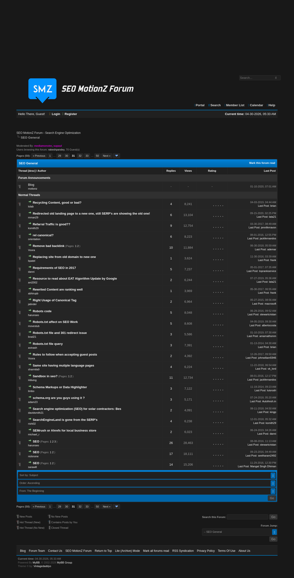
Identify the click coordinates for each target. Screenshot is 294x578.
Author (42, 170)
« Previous (39, 155)
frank (273, 260)
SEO (36, 441)
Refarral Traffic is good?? (51, 224)
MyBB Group (64, 562)
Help (270, 105)
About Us (244, 551)
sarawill (32, 467)
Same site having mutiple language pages (63, 365)
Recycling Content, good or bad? (57, 202)
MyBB (36, 562)
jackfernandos (268, 238)
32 (80, 155)
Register (69, 114)
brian (273, 205)
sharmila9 (34, 369)
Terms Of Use (226, 551)
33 (87, 155)
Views (188, 170)
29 (59, 155)
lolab (31, 206)
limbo (31, 391)
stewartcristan (268, 314)
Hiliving (32, 380)
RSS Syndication (183, 551)
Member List (234, 105)
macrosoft (270, 303)
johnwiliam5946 (267, 357)
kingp (273, 412)
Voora (31, 250)
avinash (32, 347)
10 (171, 247)
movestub (34, 326)
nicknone (33, 456)
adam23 (33, 402)
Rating (212, 170)
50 (97, 155)
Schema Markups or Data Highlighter (60, 387)
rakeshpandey (56, 149)
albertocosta (269, 325)
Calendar (255, 105)
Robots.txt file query (48, 344)
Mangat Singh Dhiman (263, 466)
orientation (34, 239)
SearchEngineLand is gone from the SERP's (65, 420)
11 (171, 377)
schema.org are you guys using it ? (59, 398)
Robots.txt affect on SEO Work (55, 322)
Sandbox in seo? (45, 376)
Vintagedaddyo (42, 566)
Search (214, 105)
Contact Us (55, 551)
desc (32, 170)
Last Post (270, 170)
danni (31, 271)
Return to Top (103, 551)
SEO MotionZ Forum (29, 133)
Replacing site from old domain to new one (64, 257)
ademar (271, 249)
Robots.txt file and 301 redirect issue (60, 333)
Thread (22, 170)
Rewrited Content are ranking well (58, 289)
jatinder (32, 304)
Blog (31, 184)
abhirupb (33, 293)
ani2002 (32, 282)
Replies (171, 170)
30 (66, 155)
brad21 (32, 336)
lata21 (272, 216)
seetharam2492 (267, 455)
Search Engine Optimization (63, 133)
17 (171, 454)
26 (171, 443)
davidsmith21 (36, 412)
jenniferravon (268, 227)
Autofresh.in (269, 401)
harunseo (33, 315)
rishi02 (32, 423)
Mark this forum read (262, 162)
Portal (199, 105)
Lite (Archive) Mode (127, 551)
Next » (107, 155)
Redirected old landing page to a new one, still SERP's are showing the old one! (91, 213)
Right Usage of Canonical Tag (54, 300)
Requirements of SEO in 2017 (54, 268)
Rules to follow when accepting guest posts (65, 354)
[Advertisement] (147, 35)
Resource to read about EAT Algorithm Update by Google (75, 278)
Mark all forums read (156, 551)
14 (171, 464)
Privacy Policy (206, 551)
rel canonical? (43, 235)
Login (54, 114)
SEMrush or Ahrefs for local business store (64, 430)
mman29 (33, 217)
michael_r (34, 434)
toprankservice (267, 271)
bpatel (31, 260)
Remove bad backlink (48, 246)
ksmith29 (33, 228)
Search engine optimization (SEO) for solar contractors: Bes (77, 409)
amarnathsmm (267, 336)
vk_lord (272, 368)
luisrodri (271, 390)
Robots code (42, 311)
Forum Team (37, 551)
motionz (32, 188)
